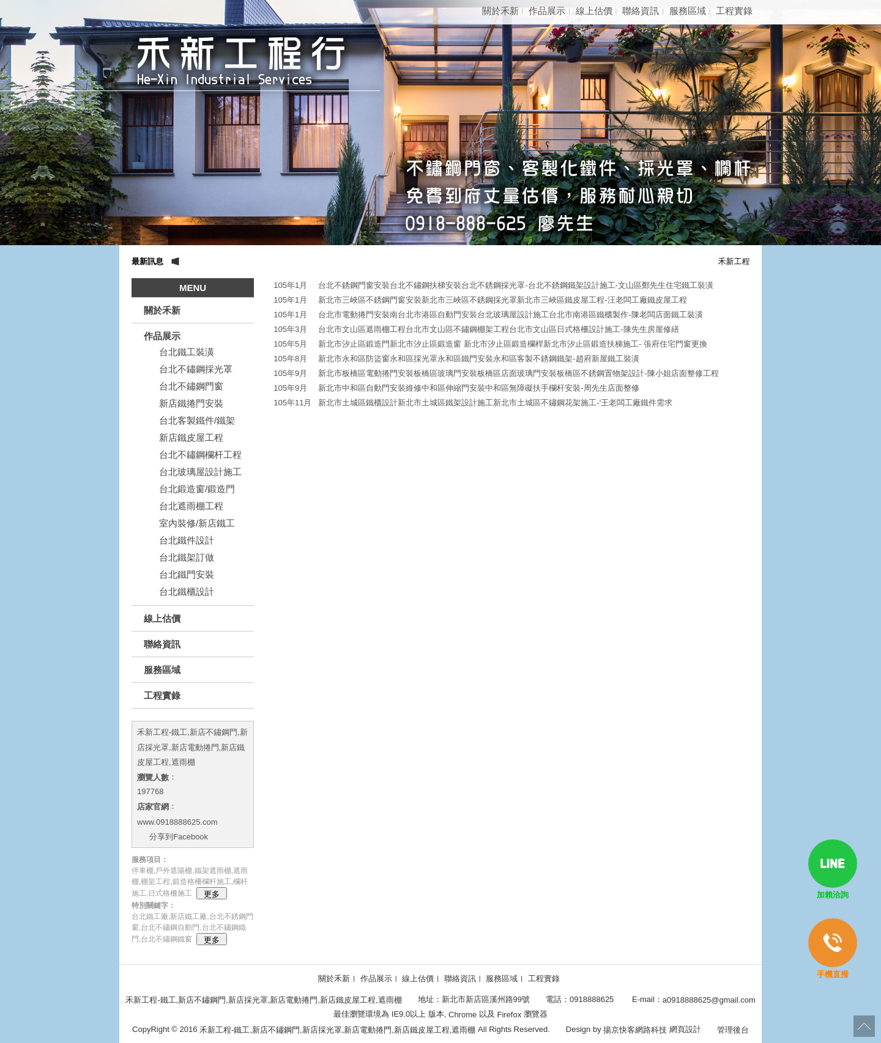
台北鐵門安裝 (186, 574)
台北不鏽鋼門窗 (191, 386)
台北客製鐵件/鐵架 (197, 420)
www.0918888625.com (177, 821)
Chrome (462, 1014)
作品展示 (547, 11)
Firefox (509, 1014)
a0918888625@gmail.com (709, 999)
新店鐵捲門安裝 (191, 403)
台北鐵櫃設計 (186, 591)
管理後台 (733, 1029)
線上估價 (594, 11)
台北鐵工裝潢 (186, 352)
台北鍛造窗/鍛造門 (197, 489)
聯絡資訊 (640, 11)
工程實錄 (734, 11)
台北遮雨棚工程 (191, 506)
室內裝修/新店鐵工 (197, 523)
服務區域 (687, 11)
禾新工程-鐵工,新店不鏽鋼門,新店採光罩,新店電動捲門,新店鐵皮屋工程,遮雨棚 (192, 747)
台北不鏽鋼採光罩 (195, 369)
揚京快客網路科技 (635, 1029)
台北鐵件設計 (186, 540)
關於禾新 (500, 11)
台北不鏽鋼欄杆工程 (200, 454)
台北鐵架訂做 (186, 557)
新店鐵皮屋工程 (191, 437)
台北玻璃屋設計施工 (200, 471)
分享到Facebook (178, 836)
